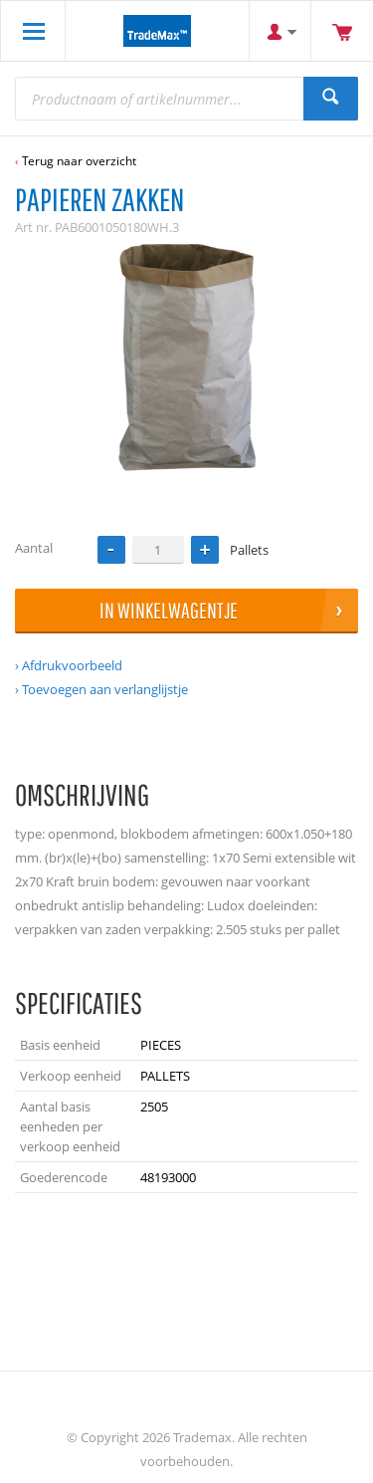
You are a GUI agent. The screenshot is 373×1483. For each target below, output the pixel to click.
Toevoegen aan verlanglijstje (105, 689)
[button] (205, 550)
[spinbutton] (158, 549)
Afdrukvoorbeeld (72, 665)
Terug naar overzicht (79, 160)
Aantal (34, 548)
